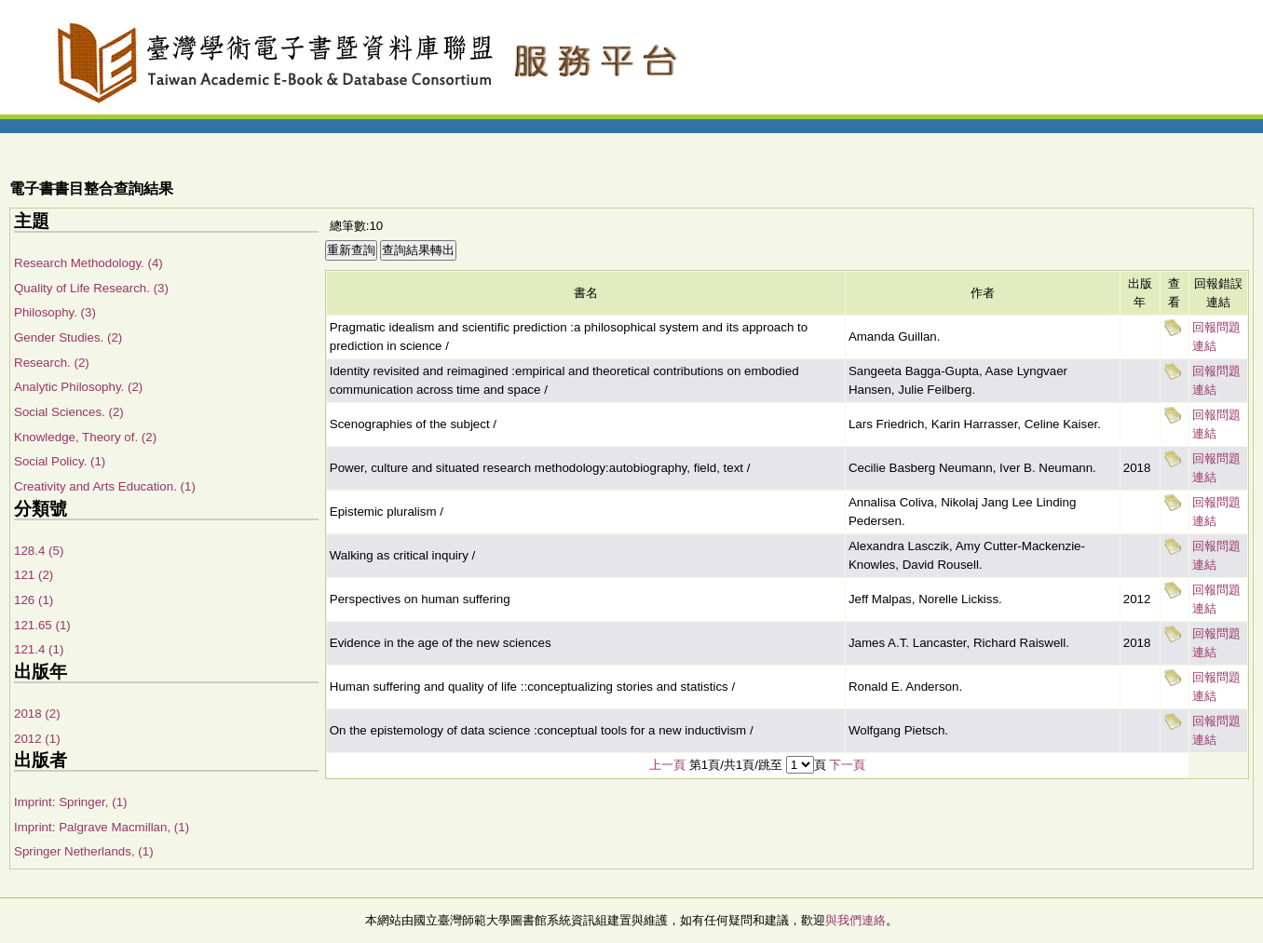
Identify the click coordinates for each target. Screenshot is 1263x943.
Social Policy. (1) (59, 461)
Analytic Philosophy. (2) (78, 387)
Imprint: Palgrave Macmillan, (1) (101, 827)
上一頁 (667, 765)
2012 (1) (37, 739)
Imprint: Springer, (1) (70, 802)
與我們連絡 (855, 920)
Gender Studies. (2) (68, 337)
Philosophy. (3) (55, 312)
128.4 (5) (38, 551)
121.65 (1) (42, 625)
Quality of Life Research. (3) (91, 288)
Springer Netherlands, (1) (84, 851)
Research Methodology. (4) (88, 263)
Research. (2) (51, 363)
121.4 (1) (38, 649)
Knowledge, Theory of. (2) (85, 437)
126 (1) (33, 600)
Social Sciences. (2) (69, 412)
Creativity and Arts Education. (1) (105, 486)
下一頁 (847, 765)
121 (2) (33, 575)
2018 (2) (37, 714)
